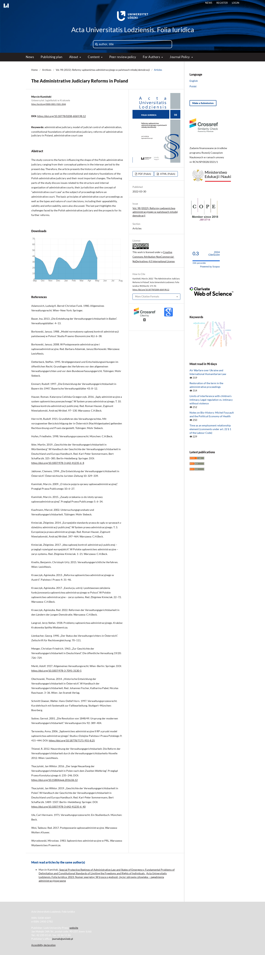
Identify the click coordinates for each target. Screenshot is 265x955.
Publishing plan (51, 57)
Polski (193, 86)
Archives (46, 69)
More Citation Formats (147, 296)
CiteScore (214, 253)
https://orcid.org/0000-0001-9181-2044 (48, 104)
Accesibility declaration (43, 945)
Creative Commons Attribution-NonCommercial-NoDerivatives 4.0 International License (153, 257)
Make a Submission (203, 103)
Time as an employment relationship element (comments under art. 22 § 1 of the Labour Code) (210, 429)
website (73, 927)
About (74, 57)
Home (34, 69)
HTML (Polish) (167, 173)
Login (235, 2)
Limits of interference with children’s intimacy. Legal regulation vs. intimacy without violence (211, 399)
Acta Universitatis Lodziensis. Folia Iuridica (132, 30)
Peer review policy (122, 57)
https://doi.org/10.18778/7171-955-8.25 (72, 740)
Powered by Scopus (210, 266)
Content (94, 57)
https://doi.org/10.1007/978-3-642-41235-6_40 (58, 806)
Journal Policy (180, 57)
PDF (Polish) (144, 173)
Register (222, 2)
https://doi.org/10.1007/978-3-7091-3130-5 (56, 670)
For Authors (152, 57)
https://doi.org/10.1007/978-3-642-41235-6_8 (57, 462)
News (30, 57)
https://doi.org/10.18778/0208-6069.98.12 (61, 116)
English (194, 80)
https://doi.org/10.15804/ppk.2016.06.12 (54, 779)
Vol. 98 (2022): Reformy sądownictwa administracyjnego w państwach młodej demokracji (103, 69)
